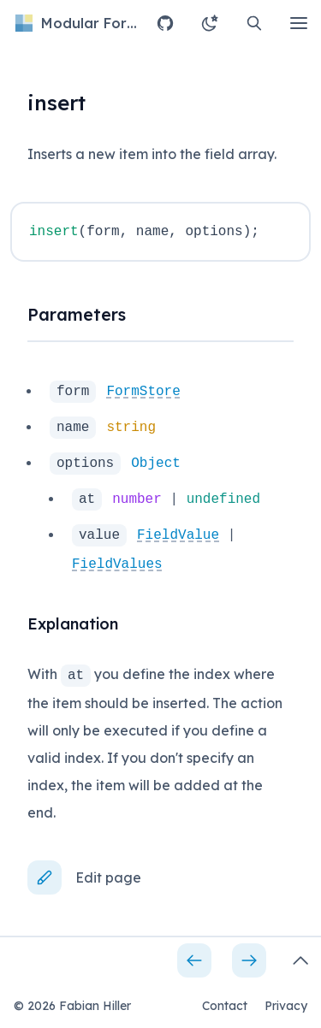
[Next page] (249, 960)
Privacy (286, 1005)
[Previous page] (194, 960)
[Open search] (254, 23)
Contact (224, 1005)
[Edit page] (91, 877)
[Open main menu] (298, 23)
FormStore (143, 391)
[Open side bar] (300, 960)
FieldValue (178, 535)
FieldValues (117, 564)
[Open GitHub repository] (165, 23)
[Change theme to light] (209, 23)
